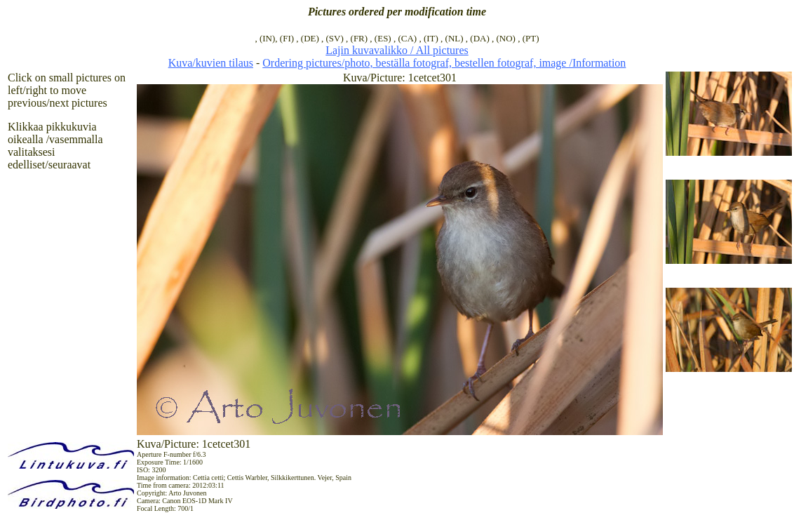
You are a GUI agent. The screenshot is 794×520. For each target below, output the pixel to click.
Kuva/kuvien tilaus (210, 63)
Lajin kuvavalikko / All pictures (397, 50)
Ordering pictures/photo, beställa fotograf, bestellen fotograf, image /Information (444, 63)
